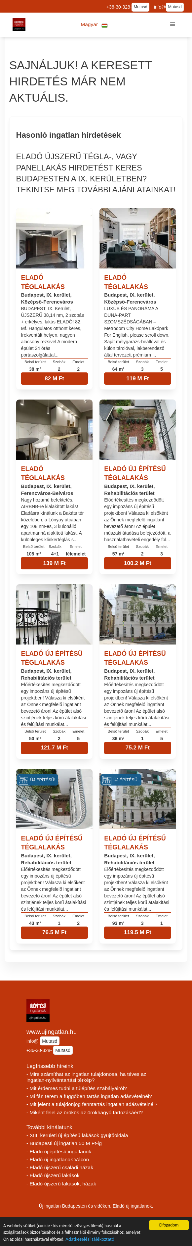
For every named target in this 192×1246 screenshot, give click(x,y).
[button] (94, 24)
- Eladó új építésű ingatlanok (58, 1151)
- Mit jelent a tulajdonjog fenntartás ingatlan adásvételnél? (91, 1104)
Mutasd (140, 7)
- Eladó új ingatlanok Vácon (57, 1159)
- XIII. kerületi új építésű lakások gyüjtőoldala (77, 1135)
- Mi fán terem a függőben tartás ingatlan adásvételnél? (89, 1096)
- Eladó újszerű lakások (53, 1175)
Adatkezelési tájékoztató (89, 1240)
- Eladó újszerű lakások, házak (61, 1183)
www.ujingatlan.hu (51, 1031)
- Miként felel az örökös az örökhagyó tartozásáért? (84, 1112)
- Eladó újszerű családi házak (59, 1167)
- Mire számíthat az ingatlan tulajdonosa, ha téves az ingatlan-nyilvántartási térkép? (86, 1077)
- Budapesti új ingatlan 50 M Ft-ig (64, 1143)
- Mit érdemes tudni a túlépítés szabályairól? (76, 1088)
